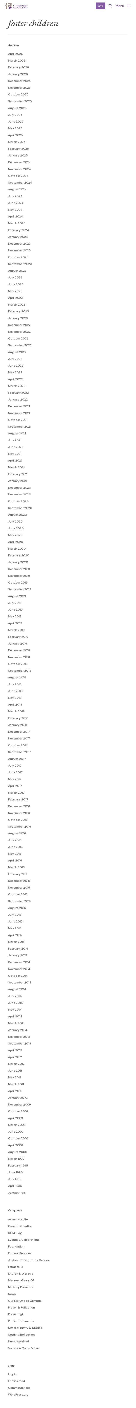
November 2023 (19, 250)
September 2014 (19, 982)
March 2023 (16, 305)
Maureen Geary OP (21, 1280)
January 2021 (17, 481)
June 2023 (15, 284)
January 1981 (17, 1193)
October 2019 (18, 582)
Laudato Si (15, 1267)
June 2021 (15, 447)
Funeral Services (19, 1253)
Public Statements (21, 1321)
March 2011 (16, 1084)
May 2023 (15, 291)
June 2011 (15, 1071)
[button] (123, 5)
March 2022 (16, 386)
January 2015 (17, 955)
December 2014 (19, 962)
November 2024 (19, 169)
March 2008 (17, 1125)
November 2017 (19, 738)
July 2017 (15, 765)
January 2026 (18, 74)
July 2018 (15, 684)
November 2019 (19, 576)
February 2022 (18, 393)
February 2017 (18, 799)
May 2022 (15, 372)
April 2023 (15, 298)
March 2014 (16, 1023)
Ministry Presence (20, 1287)
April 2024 (15, 216)
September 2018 (19, 671)
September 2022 (20, 345)
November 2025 (19, 88)
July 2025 (15, 115)
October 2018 (18, 664)
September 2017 (19, 752)
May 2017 (15, 779)
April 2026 (15, 54)
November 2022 (19, 332)
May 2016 (15, 854)
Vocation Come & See (23, 1348)
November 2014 (19, 969)
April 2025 (15, 135)
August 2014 (17, 989)
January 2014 (17, 1030)
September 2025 (20, 101)
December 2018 (19, 650)
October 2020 (18, 501)
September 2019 (19, 589)
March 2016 (16, 867)
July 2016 (15, 840)
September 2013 (19, 1043)
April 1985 (15, 1186)
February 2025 (18, 149)
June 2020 (16, 528)
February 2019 (18, 637)
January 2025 (18, 155)
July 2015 (15, 915)
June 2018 (15, 691)
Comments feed (19, 1388)
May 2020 (15, 535)
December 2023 (19, 244)
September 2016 (19, 826)
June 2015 (15, 921)
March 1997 (16, 1159)
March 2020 (17, 549)
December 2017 (19, 732)
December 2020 (19, 488)
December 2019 (19, 569)
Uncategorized (18, 1341)
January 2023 (18, 318)
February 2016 (18, 874)
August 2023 (17, 271)
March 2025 (16, 142)
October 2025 (18, 94)
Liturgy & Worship (20, 1274)
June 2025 (15, 121)
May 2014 (15, 1010)
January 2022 (18, 399)
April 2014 (15, 1016)
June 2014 (15, 1003)
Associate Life (18, 1219)
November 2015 (19, 888)
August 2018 (17, 677)
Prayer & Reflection (21, 1307)
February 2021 (18, 474)
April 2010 (15, 1091)
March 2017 (16, 793)
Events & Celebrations (23, 1240)
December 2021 (19, 406)
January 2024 (18, 237)
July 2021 (15, 440)
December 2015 (19, 881)
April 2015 (15, 935)
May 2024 (15, 210)
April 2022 (15, 379)
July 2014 (15, 996)
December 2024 (19, 162)
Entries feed (16, 1381)
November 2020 (19, 494)
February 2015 (18, 949)
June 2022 (15, 366)
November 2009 (19, 1104)
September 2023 (20, 264)
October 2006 (18, 1138)
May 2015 (15, 928)
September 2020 (20, 508)
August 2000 (17, 1152)
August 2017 (17, 759)
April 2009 (15, 1118)
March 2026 (16, 60)
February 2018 (18, 718)
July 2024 (15, 196)
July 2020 (15, 521)
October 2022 (18, 338)
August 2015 (17, 908)
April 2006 (15, 1145)
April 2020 (15, 542)
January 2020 (18, 562)
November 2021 (19, 413)
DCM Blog (15, 1233)
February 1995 (18, 1165)
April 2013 (15, 1050)
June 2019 (15, 610)
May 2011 (14, 1077)
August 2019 (17, 596)
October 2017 (18, 745)
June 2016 (15, 847)
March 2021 (16, 467)
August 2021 (17, 433)
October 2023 (18, 257)
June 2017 (15, 772)
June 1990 (15, 1172)
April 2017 (15, 786)
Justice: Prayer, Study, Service (29, 1260)
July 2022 (15, 359)
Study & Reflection (21, 1335)
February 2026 (18, 67)
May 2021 (15, 454)
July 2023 (15, 277)
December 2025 (19, 81)
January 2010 (17, 1098)
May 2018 (15, 698)
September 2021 (19, 427)
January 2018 (17, 725)
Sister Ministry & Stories (25, 1328)
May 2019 (15, 616)
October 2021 (18, 420)
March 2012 (16, 1064)
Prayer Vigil (16, 1314)
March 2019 (16, 630)
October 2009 (18, 1111)
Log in (12, 1374)
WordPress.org (18, 1394)
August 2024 (17, 189)
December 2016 (19, 806)
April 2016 (15, 860)
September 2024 (20, 182)
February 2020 (18, 555)
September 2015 (19, 901)
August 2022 (17, 352)
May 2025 (15, 128)
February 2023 (18, 311)
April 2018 (15, 704)
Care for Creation (20, 1226)
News (12, 1294)
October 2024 (18, 176)
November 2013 (19, 1037)
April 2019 (15, 623)
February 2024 (18, 230)
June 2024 (16, 203)
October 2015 (18, 894)
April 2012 (15, 1057)
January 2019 (17, 643)
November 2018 (19, 657)
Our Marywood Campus (24, 1301)
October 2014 (18, 976)
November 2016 (19, 813)
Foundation (16, 1246)
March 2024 (17, 223)
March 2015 (16, 942)
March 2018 (16, 711)
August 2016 (17, 833)
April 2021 (15, 460)
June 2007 (16, 1132)
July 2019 (15, 603)
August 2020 (17, 515)
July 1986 (14, 1179)
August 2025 (17, 108)
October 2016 (18, 820)
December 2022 (19, 325)
